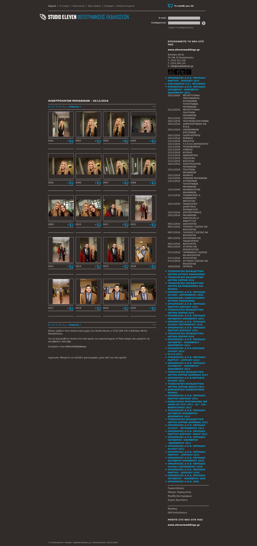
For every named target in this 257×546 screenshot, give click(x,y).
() (184, 6)
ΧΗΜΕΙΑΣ (188, 149)
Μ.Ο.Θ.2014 (175, 354)
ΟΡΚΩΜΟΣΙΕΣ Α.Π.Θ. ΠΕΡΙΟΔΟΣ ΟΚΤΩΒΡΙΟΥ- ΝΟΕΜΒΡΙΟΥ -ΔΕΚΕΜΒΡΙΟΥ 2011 (186, 440)
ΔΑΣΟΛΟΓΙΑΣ (190, 224)
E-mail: (162, 18)
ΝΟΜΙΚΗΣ (188, 138)
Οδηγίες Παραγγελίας (179, 492)
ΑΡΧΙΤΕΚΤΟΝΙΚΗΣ (192, 212)
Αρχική (52, 6)
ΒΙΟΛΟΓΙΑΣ (189, 161)
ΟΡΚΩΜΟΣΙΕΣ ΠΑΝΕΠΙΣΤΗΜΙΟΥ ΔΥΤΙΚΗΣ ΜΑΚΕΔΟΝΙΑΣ (186, 299)
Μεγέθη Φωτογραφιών (180, 496)
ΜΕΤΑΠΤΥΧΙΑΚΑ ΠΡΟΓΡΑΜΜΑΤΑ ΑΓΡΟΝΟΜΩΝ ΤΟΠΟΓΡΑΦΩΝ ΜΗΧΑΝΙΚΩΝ (191, 101)
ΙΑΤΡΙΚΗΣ (188, 266)
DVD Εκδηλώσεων (177, 512)
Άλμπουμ (172, 508)
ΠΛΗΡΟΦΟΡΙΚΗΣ (191, 147)
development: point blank (105, 542)
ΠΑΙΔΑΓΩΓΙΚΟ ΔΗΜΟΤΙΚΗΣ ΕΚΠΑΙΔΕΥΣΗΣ (190, 207)
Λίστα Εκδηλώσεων (75, 346)
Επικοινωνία (79, 6)
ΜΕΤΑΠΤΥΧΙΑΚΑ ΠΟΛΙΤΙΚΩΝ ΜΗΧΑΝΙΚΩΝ (191, 112)
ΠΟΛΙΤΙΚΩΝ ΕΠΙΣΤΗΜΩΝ (196, 121)
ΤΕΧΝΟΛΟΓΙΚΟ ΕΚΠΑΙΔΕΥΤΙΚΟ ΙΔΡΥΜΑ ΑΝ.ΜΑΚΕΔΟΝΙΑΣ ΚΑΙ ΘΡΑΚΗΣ (186, 286)
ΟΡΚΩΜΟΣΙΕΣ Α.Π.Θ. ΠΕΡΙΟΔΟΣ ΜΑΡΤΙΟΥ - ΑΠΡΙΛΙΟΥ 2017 (186, 79)
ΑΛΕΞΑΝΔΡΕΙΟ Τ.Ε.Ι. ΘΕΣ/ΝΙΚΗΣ (186, 84)
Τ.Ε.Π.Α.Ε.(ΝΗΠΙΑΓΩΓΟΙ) (195, 144)
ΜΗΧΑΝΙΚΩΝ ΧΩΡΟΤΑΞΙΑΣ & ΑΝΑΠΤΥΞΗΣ (191, 218)
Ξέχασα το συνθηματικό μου (180, 28)
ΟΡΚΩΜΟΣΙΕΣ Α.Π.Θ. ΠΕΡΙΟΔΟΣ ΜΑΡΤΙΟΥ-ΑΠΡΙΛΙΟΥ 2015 (186, 329)
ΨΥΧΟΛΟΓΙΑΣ (190, 258)
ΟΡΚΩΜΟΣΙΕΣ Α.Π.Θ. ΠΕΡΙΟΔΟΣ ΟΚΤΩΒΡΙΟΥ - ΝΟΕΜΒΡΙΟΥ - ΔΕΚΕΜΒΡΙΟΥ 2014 (186, 342)
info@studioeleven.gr (181, 66)
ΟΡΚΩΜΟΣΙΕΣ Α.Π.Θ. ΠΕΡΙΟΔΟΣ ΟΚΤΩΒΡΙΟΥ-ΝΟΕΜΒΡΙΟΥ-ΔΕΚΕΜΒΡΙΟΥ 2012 (186, 413)
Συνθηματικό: (158, 23)
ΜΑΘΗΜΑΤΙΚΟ (190, 155)
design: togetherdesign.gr (78, 542)
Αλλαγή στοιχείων (126, 6)
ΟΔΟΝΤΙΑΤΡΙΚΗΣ (191, 135)
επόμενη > (75, 106)
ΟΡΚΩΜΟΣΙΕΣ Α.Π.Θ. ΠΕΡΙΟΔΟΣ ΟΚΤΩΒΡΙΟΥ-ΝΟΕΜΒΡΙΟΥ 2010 (186, 459)
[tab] (188, 79)
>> (154, 106)
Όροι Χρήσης (94, 6)
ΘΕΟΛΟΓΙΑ (188, 141)
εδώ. (68, 341)
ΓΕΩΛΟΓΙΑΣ (189, 158)
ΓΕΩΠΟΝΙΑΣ (189, 118)
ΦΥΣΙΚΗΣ (187, 152)
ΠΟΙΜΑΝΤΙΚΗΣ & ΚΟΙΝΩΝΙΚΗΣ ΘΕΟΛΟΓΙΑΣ (191, 198)
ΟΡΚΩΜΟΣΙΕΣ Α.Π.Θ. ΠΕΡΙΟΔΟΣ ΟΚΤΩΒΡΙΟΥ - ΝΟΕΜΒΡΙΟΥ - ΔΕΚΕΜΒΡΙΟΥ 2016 (186, 90)
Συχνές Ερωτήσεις (178, 500)
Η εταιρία (64, 6)
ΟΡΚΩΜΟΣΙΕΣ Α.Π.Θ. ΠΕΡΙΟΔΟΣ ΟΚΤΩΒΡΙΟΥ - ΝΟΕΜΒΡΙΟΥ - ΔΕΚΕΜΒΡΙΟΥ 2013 (186, 366)
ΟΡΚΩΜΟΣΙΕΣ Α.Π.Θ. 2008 (183, 481)
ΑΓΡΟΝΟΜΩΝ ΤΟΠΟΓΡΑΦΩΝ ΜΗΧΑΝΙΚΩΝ (190, 184)
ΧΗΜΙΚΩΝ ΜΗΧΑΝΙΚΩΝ (195, 178)
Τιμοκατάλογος (176, 488)
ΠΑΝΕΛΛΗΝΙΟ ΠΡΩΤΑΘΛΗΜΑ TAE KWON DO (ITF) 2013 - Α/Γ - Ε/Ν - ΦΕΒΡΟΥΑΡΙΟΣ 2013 (187, 404)
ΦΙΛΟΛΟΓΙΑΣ (189, 244)
